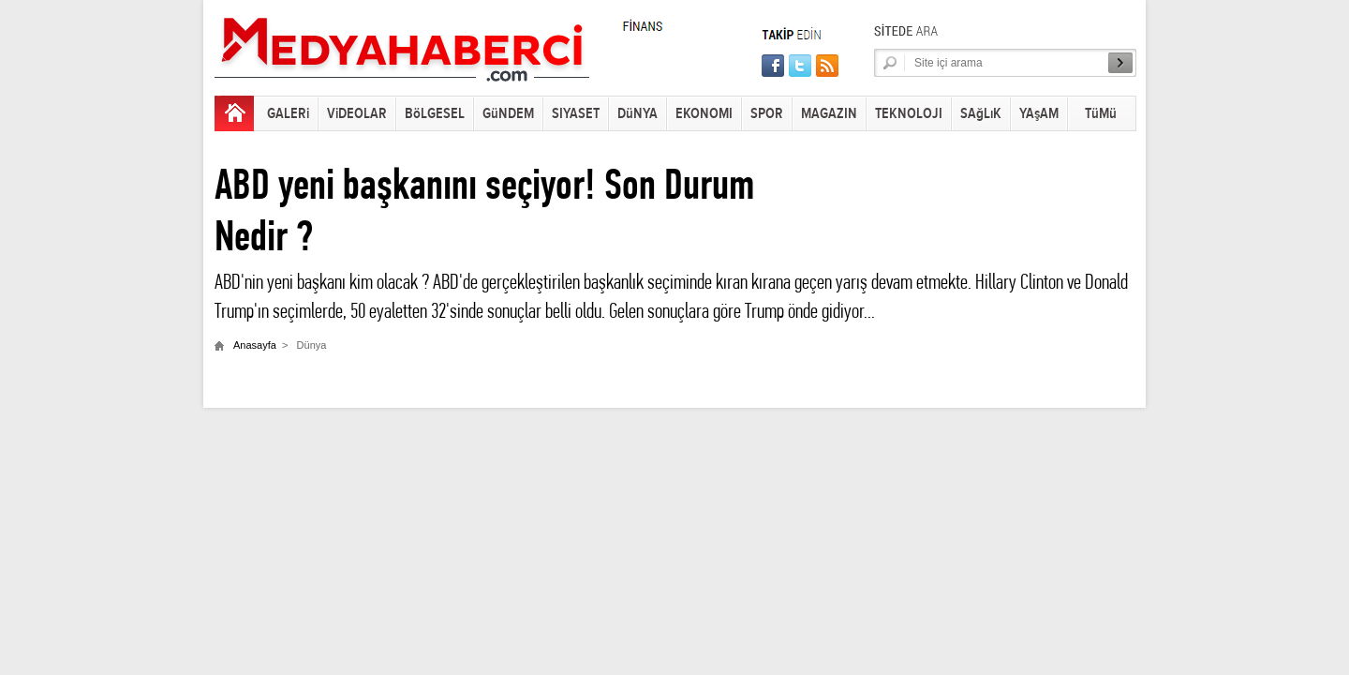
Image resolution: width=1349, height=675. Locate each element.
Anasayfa (254, 345)
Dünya (312, 345)
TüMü (1101, 114)
